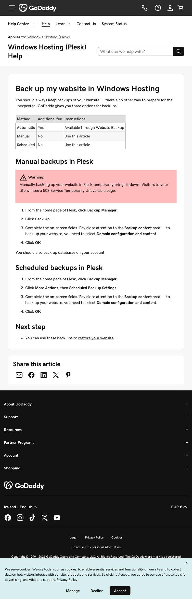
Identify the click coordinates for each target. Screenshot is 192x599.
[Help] (157, 8)
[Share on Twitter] (56, 375)
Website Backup (110, 127)
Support (11, 417)
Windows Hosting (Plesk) (48, 37)
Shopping (12, 468)
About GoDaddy (18, 404)
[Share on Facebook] (31, 375)
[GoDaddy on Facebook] (8, 520)
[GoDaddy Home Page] (24, 485)
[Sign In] (170, 8)
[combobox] (135, 51)
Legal (73, 537)
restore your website (96, 338)
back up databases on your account (73, 252)
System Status (114, 24)
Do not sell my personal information (96, 547)
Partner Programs (19, 442)
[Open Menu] (10, 8)
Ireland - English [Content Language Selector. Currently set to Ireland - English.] (21, 507)
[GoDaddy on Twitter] (45, 520)
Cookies (117, 537)
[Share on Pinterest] (68, 375)
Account (11, 455)
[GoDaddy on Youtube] (57, 520)
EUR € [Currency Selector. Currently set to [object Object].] (179, 507)
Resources (13, 430)
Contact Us (86, 24)
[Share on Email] (19, 375)
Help (46, 24)
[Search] (178, 51)
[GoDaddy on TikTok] (32, 520)
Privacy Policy (94, 537)
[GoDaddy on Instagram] (20, 520)
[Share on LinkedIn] (44, 375)
